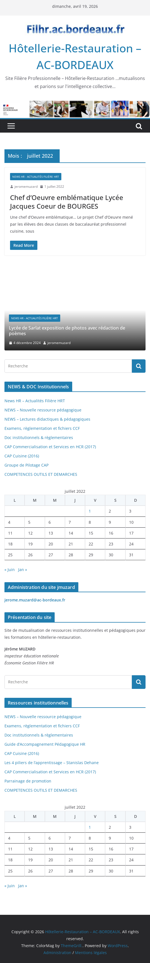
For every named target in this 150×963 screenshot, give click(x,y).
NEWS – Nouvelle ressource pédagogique (42, 410)
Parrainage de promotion (27, 781)
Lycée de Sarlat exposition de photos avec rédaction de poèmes (67, 331)
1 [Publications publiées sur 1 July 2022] (90, 511)
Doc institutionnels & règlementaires (38, 437)
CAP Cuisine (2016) (21, 456)
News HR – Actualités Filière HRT (34, 400)
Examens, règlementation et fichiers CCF (42, 428)
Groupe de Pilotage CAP (26, 465)
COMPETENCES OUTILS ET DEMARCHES (40, 474)
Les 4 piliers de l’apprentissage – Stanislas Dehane (51, 762)
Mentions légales (91, 952)
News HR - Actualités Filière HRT (35, 177)
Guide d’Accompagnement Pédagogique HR (44, 744)
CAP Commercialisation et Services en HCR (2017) (50, 446)
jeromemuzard (26, 186)
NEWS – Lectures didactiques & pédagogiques (47, 419)
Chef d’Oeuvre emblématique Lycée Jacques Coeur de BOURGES (66, 202)
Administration (57, 952)
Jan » (22, 569)
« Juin (9, 569)
